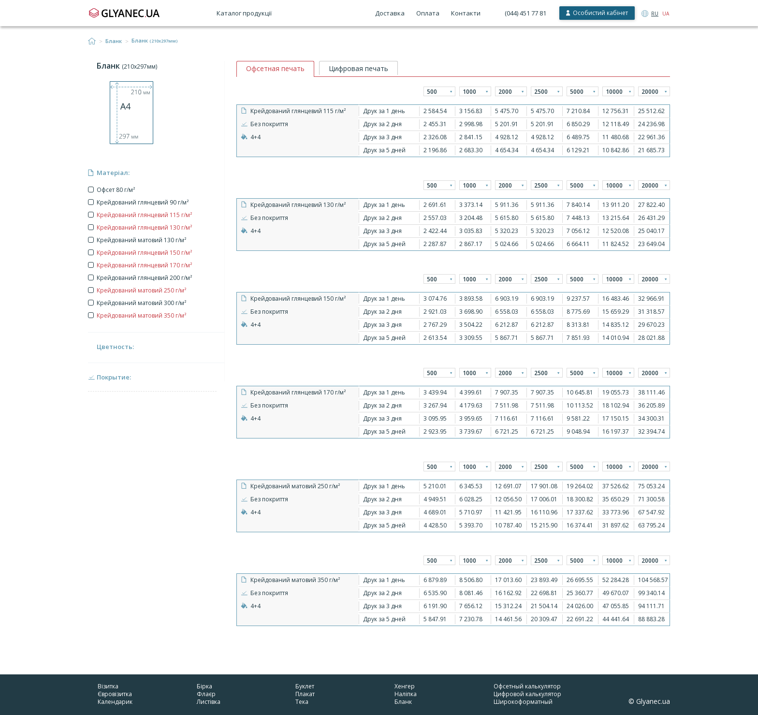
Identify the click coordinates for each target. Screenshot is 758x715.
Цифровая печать (358, 68)
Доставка (390, 13)
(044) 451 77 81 (525, 13)
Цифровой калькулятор (527, 694)
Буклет (304, 686)
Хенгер (404, 686)
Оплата (427, 13)
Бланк (113, 41)
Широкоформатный (523, 702)
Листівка (208, 702)
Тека (301, 702)
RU (654, 13)
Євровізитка (115, 694)
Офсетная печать (275, 68)
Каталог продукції (244, 13)
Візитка (108, 686)
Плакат (305, 694)
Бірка (204, 686)
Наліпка (405, 694)
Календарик (115, 702)
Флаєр (206, 694)
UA (665, 13)
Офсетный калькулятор (527, 686)
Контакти (466, 13)
